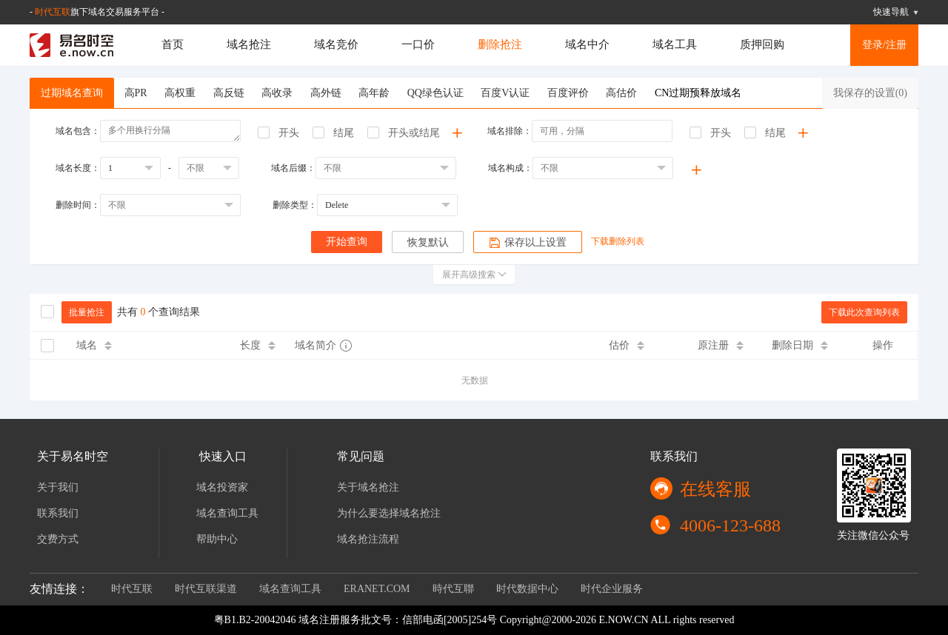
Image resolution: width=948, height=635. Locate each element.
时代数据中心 (527, 588)
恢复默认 (428, 242)
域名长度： (78, 168)
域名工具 (674, 44)
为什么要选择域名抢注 (389, 513)
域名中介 (587, 44)
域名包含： (78, 131)
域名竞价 (336, 44)
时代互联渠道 (206, 588)
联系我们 (58, 513)
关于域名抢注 (368, 487)
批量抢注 (86, 312)
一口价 (418, 44)
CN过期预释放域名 (698, 92)
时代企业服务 (612, 588)
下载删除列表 (618, 241)
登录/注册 (884, 44)
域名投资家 (222, 487)
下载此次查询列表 (864, 312)
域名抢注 (249, 44)
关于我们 (58, 487)
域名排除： (509, 131)
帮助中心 (217, 539)
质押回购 (762, 44)
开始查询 (346, 241)
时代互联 (52, 12)
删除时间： (78, 205)
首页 (172, 44)
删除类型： (295, 205)
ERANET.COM (377, 588)
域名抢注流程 (368, 539)
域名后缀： (293, 168)
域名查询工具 (227, 513)
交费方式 (58, 539)
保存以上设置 (528, 243)
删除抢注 (500, 44)
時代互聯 (453, 588)
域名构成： (510, 168)
